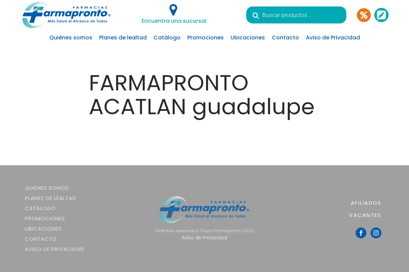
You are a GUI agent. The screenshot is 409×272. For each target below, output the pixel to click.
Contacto (285, 37)
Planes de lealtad (123, 37)
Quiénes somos (70, 37)
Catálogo (167, 37)
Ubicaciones (248, 37)
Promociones (205, 37)
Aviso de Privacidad (333, 37)
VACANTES (365, 215)
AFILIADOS (366, 202)
